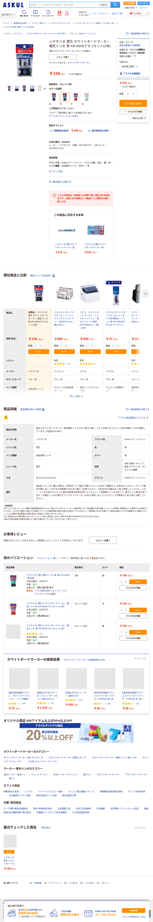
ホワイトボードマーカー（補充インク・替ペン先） (95, 23)
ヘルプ (145, 8)
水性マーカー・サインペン (65, 774)
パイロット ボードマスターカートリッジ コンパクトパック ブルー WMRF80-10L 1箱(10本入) (64, 318)
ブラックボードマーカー (136, 774)
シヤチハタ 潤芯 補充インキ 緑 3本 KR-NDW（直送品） (47, 576)
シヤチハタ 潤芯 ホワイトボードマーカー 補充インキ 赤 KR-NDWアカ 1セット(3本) (47, 605)
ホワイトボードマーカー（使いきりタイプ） (23, 757)
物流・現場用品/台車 (42, 808)
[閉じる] (149, 901)
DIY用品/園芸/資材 (80, 812)
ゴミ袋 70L (73, 883)
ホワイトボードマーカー (61, 23)
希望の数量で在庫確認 (129, 45)
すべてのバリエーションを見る (63, 116)
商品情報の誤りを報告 (32, 409)
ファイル (28, 791)
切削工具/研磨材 (83, 808)
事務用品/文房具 (20, 23)
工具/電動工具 (63, 808)
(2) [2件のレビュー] (41, 633)
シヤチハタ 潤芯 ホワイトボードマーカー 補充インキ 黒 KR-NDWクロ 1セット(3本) (47, 627)
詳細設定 (103, 5)
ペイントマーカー (39, 774)
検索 (115, 5)
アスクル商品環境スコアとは (133, 417)
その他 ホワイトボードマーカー (43, 761)
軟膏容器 (38, 883)
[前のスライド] (4, 684)
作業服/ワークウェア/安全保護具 (51, 812)
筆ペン (12, 778)
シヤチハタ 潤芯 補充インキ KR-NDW (19, 27)
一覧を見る (45, 827)
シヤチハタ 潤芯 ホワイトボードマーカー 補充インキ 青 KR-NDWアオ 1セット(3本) (10, 860)
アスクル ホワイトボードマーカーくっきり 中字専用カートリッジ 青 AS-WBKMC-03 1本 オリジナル (116, 318)
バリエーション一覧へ (47, 558)
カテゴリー (8, 14)
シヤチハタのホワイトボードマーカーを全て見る (46, 34)
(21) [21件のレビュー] (52, 703)
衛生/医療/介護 (69, 795)
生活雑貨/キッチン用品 (20, 795)
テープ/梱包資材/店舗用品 (16, 808)
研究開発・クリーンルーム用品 (124, 808)
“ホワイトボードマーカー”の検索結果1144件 (84, 660)
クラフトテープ (55, 883)
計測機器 (101, 808)
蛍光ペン (87, 774)
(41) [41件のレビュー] (137, 703)
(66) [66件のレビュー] (109, 703)
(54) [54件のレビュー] (23, 703)
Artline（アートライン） (87, 34)
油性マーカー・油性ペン (15, 774)
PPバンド (106, 883)
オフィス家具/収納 (136, 791)
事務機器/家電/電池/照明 (111, 791)
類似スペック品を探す (42, 275)
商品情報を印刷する (137, 33)
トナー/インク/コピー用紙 (50, 791)
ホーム (6, 23)
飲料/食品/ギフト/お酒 (46, 795)
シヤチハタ (17, 34)
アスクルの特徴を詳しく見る (133, 917)
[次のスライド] (45, 88)
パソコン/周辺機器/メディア (81, 791)
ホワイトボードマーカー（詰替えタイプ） (68, 757)
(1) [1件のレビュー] (69, 363)
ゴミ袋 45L (89, 883)
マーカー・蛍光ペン (39, 23)
